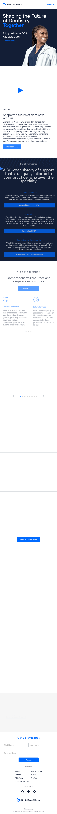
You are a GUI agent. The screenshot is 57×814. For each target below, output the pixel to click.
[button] (25, 332)
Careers (18, 774)
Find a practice (36, 771)
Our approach (12, 148)
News (33, 774)
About (17, 771)
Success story (9, 40)
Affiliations (19, 778)
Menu (50, 4)
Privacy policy (28, 809)
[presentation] (15, 396)
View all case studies (28, 539)
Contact (34, 778)
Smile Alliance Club (22, 781)
